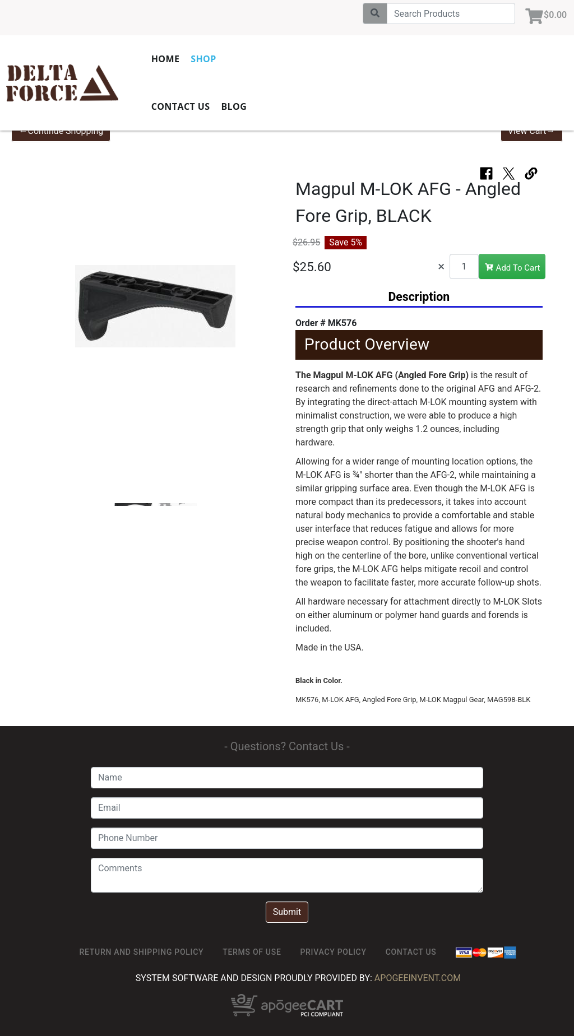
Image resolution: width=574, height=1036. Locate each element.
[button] (42, 312)
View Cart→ (532, 131)
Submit (287, 912)
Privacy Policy (333, 951)
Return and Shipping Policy (142, 951)
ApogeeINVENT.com (417, 978)
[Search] (447, 13)
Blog (259, 106)
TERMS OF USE (252, 951)
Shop (228, 59)
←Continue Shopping (60, 131)
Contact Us (205, 106)
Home (190, 59)
